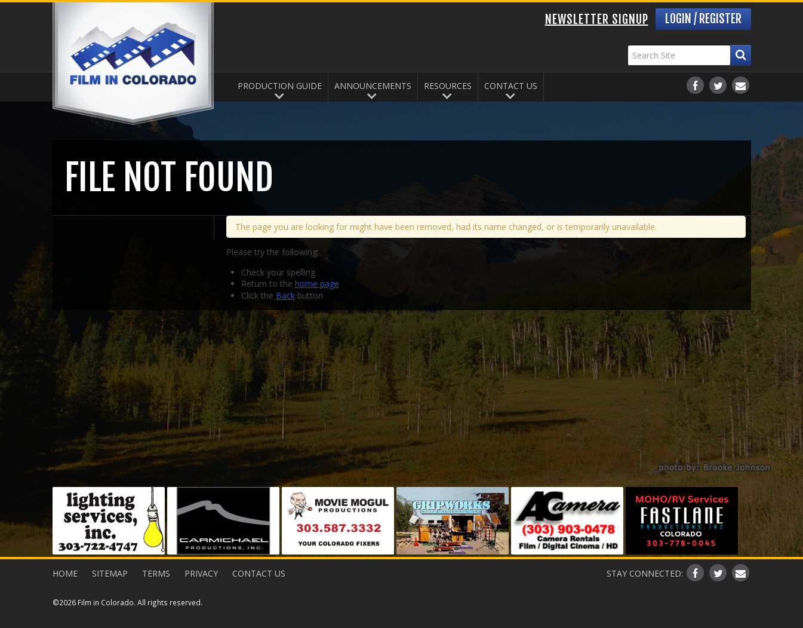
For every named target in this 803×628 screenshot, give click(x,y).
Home (65, 573)
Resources (448, 85)
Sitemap (110, 573)
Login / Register (703, 18)
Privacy (201, 573)
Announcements (372, 85)
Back (285, 295)
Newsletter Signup (596, 19)
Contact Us (510, 85)
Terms (156, 573)
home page (317, 283)
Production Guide (280, 85)
